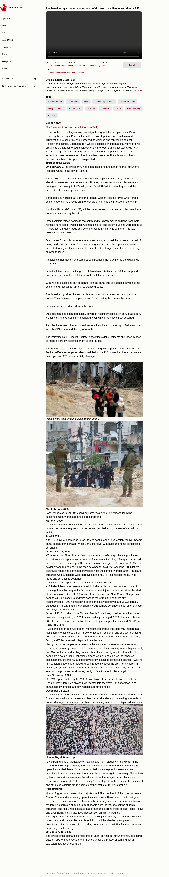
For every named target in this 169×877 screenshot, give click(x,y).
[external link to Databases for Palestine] (19, 86)
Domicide (105, 108)
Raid (86, 101)
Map (4, 32)
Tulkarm (81, 66)
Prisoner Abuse (55, 101)
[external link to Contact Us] (19, 77)
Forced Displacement (104, 101)
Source (138, 90)
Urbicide (91, 108)
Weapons (6, 61)
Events (5, 25)
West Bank (72, 66)
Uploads (6, 18)
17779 (49, 66)
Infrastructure (75, 108)
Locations (7, 47)
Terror (118, 108)
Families (52, 115)
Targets (5, 54)
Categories (7, 40)
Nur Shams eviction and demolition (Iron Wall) (65, 73)
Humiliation (73, 101)
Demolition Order (127, 101)
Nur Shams (91, 66)
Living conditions (55, 108)
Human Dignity (133, 108)
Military (5, 68)
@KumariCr (103, 66)
